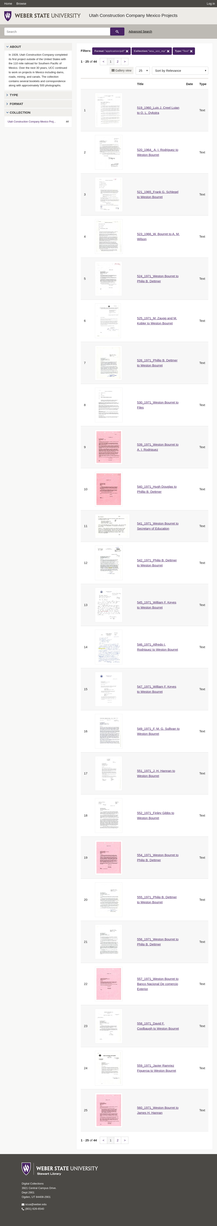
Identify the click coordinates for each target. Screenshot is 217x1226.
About (15, 46)
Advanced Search (140, 31)
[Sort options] (180, 71)
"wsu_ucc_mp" (152, 51)
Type (14, 95)
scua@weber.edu (34, 1204)
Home (8, 3)
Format (16, 104)
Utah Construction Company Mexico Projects (133, 15)
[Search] (57, 32)
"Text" (184, 51)
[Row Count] (143, 71)
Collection (20, 112)
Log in (211, 3)
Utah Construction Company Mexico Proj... (32, 121)
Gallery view (122, 70)
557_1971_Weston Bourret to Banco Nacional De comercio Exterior (158, 984)
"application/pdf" (111, 51)
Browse (21, 3)
